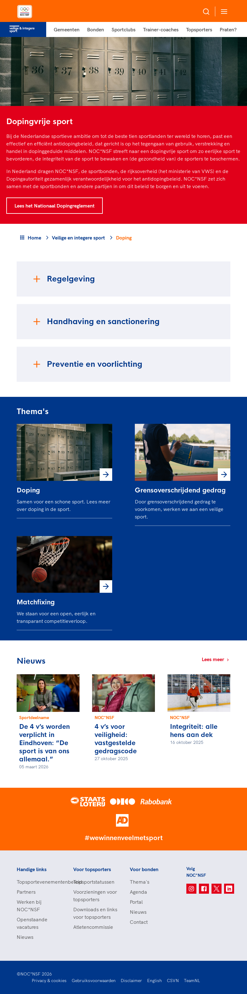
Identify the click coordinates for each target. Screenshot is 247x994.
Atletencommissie (93, 927)
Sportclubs (123, 29)
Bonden (95, 29)
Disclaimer (131, 980)
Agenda (138, 892)
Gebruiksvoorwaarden (94, 980)
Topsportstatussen (93, 882)
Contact (139, 922)
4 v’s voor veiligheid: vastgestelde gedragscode (116, 739)
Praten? (228, 29)
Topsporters (199, 29)
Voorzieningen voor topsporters (95, 895)
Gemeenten (67, 29)
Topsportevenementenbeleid (39, 882)
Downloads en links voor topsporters (95, 913)
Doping (28, 490)
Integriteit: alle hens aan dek (193, 731)
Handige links (32, 869)
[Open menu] (223, 11)
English (154, 980)
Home (34, 237)
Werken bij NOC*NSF (29, 905)
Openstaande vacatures (32, 923)
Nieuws (25, 937)
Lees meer (216, 659)
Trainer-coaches (160, 29)
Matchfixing (36, 602)
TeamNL (192, 980)
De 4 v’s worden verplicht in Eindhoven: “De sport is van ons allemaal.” (44, 743)
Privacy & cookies (49, 980)
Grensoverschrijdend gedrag (180, 490)
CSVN (173, 980)
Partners (26, 892)
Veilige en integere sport (78, 237)
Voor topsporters (92, 869)
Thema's (139, 882)
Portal (136, 902)
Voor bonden (144, 869)
